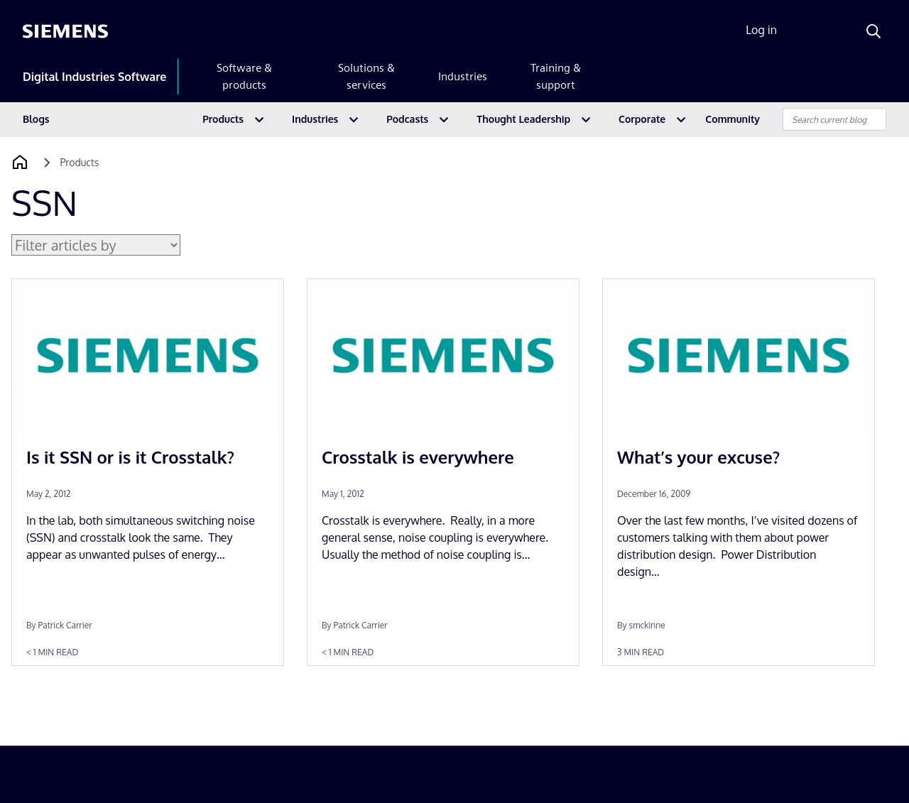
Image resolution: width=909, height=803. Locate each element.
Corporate (642, 119)
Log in (761, 30)
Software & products (244, 76)
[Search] (873, 31)
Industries (462, 76)
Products (223, 119)
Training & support (555, 76)
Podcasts (407, 119)
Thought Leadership (523, 119)
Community (732, 119)
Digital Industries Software (94, 77)
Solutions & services (366, 76)
